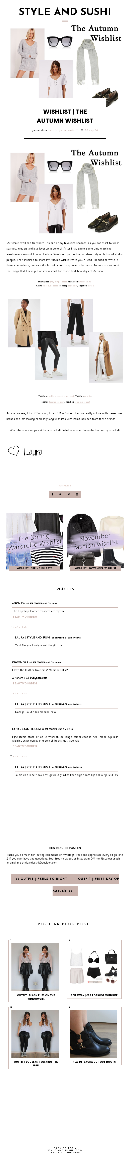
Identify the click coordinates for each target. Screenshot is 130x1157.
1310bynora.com (36, 678)
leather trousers (56, 401)
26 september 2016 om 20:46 (45, 663)
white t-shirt (84, 281)
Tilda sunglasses (50, 285)
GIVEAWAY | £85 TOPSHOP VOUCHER (94, 995)
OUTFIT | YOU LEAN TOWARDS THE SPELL (36, 1063)
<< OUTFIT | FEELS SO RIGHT (42, 879)
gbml (77, 1153)
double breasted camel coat (60, 396)
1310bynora (20, 662)
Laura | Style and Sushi (61, 130)
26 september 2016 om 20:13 (41, 604)
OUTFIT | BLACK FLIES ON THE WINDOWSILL (36, 997)
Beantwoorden (25, 617)
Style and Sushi (65, 12)
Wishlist (65, 485)
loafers (90, 285)
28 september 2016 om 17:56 (67, 767)
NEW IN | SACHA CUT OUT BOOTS (94, 1062)
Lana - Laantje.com (26, 729)
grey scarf (72, 285)
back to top (65, 1148)
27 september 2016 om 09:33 (57, 729)
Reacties (19, 626)
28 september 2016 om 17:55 (66, 638)
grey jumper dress (58, 281)
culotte (87, 396)
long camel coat (82, 401)
